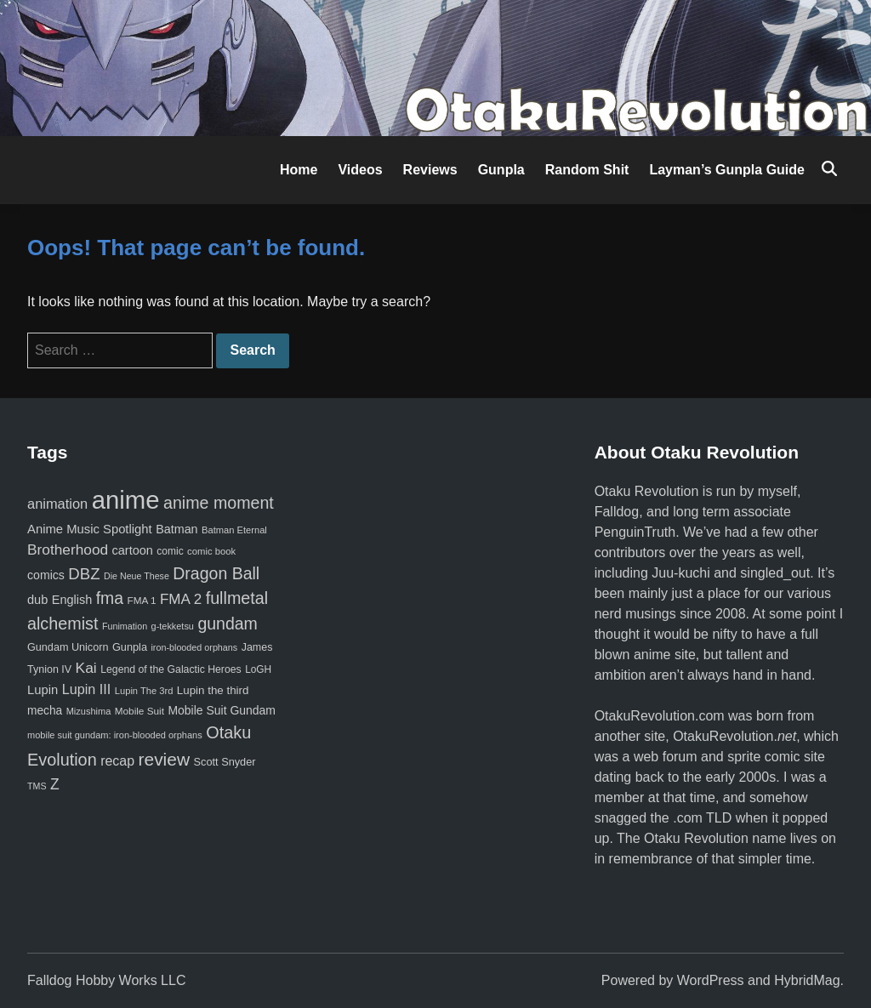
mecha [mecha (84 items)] (44, 710)
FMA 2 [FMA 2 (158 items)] (181, 599)
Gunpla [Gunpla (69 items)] (129, 647)
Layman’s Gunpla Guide (727, 169)
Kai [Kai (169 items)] (86, 667)
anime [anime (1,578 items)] (126, 500)
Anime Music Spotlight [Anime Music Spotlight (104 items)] (89, 529)
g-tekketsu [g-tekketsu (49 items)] (172, 626)
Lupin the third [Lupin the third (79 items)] (213, 690)
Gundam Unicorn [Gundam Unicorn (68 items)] (67, 647)
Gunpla (501, 169)
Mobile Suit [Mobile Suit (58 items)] (139, 710)
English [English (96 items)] (72, 600)
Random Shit (587, 169)
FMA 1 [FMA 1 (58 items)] (141, 600)
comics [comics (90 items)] (46, 575)
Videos (360, 169)
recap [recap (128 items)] (117, 761)
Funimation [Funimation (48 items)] (124, 626)
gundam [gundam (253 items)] (227, 623)
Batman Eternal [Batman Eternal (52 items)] (234, 530)
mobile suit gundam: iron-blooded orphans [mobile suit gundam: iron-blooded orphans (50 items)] (114, 735)
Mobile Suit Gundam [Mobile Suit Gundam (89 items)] (222, 710)
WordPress (710, 980)
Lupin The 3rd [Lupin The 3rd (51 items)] (144, 691)
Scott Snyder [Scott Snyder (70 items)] (225, 761)
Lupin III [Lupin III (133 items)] (86, 689)
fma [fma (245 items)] (109, 598)
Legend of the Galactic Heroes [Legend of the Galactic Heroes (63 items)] (170, 669)
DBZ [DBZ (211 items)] (84, 574)
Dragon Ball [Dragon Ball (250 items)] (216, 573)
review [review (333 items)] (164, 759)
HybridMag (807, 980)
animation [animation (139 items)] (57, 503)
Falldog (617, 511)
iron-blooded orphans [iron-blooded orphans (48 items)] (194, 647)
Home (298, 169)
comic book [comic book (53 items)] (211, 551)
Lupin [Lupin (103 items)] (42, 690)
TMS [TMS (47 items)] (37, 786)
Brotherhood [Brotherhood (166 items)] (67, 549)
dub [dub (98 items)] (37, 600)
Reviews (430, 169)
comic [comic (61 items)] (170, 551)
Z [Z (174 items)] (55, 784)
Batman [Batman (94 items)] (176, 529)
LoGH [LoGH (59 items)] (258, 669)
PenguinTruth (635, 532)
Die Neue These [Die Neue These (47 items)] (136, 576)
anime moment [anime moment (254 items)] (218, 502)
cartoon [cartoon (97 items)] (132, 550)
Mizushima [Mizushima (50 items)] (88, 711)
